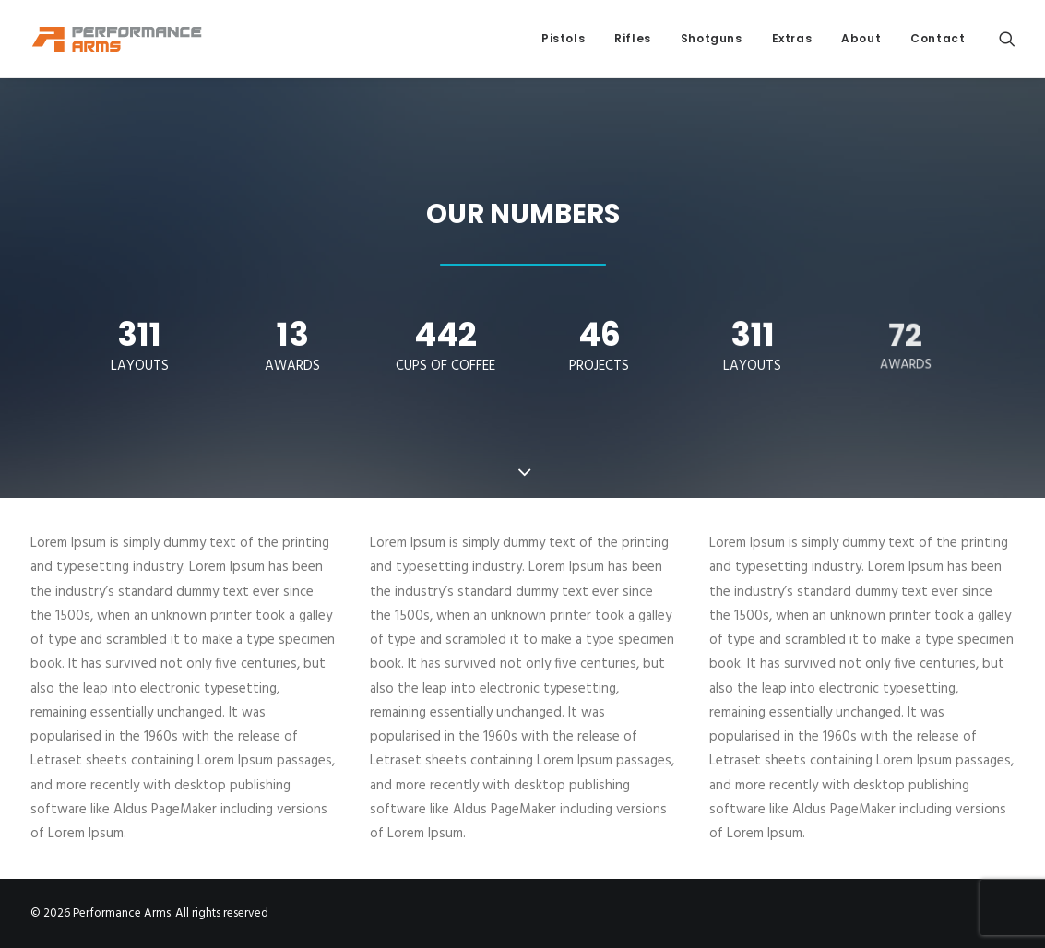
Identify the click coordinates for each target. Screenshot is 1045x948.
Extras (792, 38)
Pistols (563, 38)
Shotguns (711, 38)
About (861, 38)
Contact (937, 38)
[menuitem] (563, 38)
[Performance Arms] (117, 39)
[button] (1007, 38)
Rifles (632, 38)
